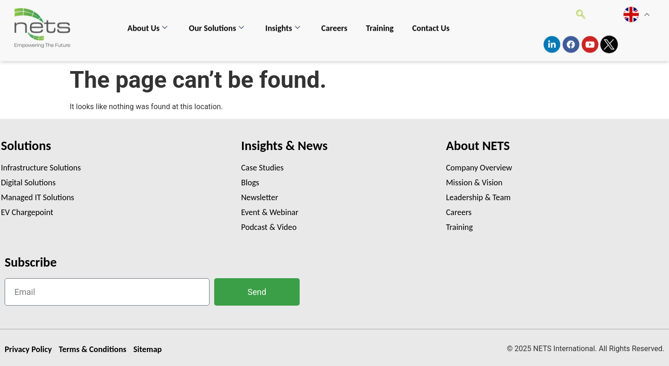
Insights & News (284, 145)
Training (380, 23)
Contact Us (430, 23)
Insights (282, 23)
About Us (147, 23)
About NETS (478, 145)
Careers (334, 23)
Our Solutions (216, 23)
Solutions (26, 145)
